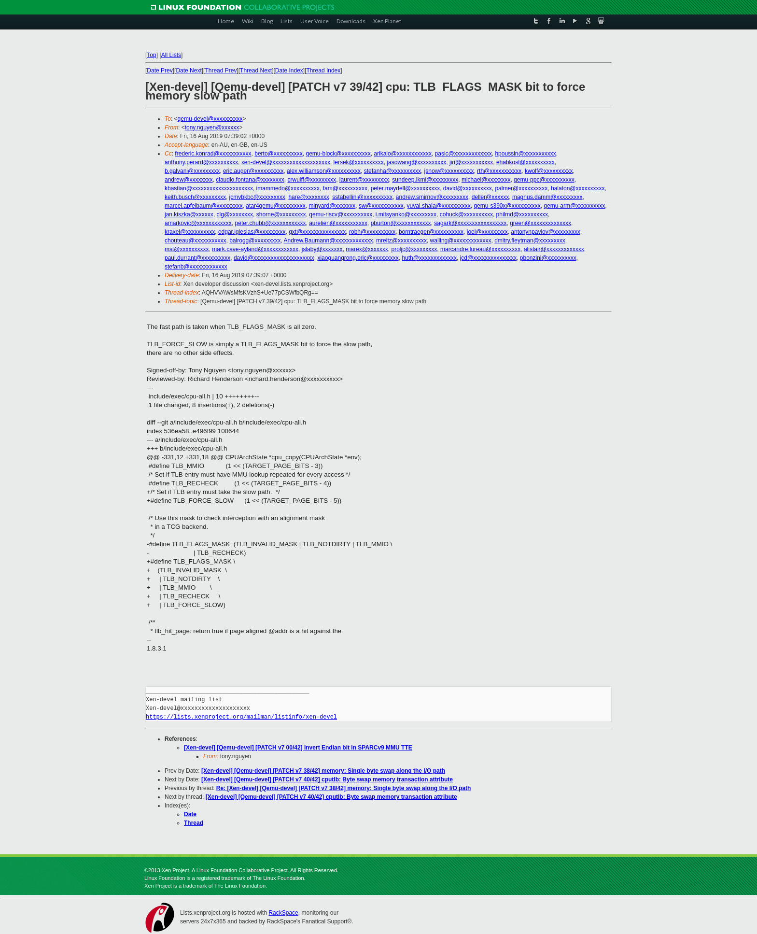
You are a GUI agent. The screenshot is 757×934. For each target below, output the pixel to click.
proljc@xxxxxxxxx (414, 249)
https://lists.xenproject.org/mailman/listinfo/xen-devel (241, 717)
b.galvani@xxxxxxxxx (192, 171)
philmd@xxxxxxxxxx (522, 214)
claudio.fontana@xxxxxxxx (250, 179)
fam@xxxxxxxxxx (345, 188)
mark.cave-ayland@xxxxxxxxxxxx (255, 249)
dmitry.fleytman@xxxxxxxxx (529, 240)
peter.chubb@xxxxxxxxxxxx (270, 223)
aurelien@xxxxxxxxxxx (338, 223)
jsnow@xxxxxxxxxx (449, 171)
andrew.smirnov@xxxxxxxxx (432, 197)
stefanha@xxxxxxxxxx (392, 171)
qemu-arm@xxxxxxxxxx (574, 205)
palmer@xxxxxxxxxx (521, 188)
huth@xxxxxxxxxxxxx (429, 258)
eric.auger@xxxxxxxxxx (253, 171)
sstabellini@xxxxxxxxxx (362, 197)
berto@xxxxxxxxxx (278, 153)
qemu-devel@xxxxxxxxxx (210, 118)
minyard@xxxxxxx (331, 205)
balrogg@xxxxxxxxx (254, 240)
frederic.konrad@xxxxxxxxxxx (213, 153)
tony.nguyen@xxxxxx (212, 127)
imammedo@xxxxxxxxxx (288, 188)
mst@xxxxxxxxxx (187, 249)
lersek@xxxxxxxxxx (359, 162)
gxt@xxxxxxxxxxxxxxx (317, 231)
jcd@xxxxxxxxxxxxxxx (488, 258)
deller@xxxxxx (490, 197)
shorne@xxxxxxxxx (281, 214)
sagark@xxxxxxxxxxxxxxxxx (470, 223)
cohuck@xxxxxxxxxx (466, 214)
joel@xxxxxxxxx (487, 231)
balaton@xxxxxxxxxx (578, 188)
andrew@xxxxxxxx (189, 179)
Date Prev (159, 70)
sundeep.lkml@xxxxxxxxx (425, 179)
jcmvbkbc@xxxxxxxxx (257, 197)
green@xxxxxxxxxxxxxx (540, 223)
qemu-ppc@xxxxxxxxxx (544, 179)
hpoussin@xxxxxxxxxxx (525, 153)
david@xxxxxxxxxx (467, 188)
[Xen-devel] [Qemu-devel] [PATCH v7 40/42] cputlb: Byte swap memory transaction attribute (327, 779)
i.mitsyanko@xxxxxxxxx (406, 214)
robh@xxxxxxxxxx (372, 231)
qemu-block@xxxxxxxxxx (338, 153)
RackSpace (283, 912)
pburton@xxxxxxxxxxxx (401, 223)
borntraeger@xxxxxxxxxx (431, 231)
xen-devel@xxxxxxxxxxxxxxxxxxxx (285, 162)
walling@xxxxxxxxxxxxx (460, 240)
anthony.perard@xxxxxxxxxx (201, 162)
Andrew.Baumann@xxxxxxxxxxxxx (328, 240)
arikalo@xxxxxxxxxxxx (403, 153)
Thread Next (256, 70)
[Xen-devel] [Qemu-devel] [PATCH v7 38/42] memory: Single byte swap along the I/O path (323, 770)
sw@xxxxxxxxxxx (381, 205)
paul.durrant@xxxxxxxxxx (197, 258)
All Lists (171, 55)
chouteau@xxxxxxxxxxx (195, 240)
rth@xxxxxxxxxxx (499, 171)
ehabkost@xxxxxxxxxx (525, 162)
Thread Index (324, 70)
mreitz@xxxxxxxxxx (401, 240)
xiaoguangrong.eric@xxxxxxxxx (357, 258)
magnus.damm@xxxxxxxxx (547, 197)
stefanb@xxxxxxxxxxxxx (196, 266)
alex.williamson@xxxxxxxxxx (324, 171)
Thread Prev (221, 70)
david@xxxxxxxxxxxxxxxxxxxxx (274, 258)
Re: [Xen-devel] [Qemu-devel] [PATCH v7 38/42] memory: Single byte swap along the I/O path (343, 788)
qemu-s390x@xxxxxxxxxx (507, 205)
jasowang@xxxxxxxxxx (416, 162)
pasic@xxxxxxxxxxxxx (463, 153)
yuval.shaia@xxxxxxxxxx (439, 205)
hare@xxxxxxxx (308, 197)
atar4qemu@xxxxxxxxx (276, 205)
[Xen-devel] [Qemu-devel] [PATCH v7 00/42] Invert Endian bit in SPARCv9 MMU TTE (298, 747)
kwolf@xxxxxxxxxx (549, 171)
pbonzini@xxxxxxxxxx (548, 258)
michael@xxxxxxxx (486, 179)
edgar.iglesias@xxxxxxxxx (252, 231)
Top (151, 55)
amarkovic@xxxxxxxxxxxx (198, 223)
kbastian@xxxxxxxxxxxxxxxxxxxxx (209, 188)
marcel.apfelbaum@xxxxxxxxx (204, 205)
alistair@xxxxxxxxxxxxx (554, 249)
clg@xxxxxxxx (235, 214)
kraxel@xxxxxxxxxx (190, 231)
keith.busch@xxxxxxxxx (195, 197)
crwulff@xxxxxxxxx (311, 179)
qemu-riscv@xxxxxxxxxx (340, 214)
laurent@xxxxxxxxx (364, 179)
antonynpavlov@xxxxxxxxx (545, 231)
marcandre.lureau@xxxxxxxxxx (480, 249)
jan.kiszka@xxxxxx (189, 214)
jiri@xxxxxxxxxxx (471, 162)
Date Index (289, 70)
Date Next (188, 70)
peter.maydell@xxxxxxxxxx (405, 188)
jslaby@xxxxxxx (322, 249)
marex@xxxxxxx (367, 249)
